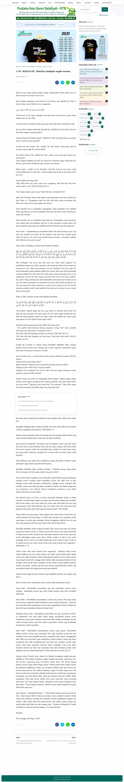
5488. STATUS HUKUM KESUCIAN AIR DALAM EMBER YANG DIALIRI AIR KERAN (92, 80)
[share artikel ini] (57, 82)
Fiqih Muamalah (86, 130)
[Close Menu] (74, 25)
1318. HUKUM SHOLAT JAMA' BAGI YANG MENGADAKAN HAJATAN (28, 742)
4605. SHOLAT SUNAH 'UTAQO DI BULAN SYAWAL (91, 103)
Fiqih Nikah (85, 122)
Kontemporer (60, 3)
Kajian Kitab (85, 135)
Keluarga (97, 122)
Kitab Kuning (107, 3)
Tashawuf (41, 3)
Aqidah (32, 3)
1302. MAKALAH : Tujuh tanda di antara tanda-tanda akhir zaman (61, 742)
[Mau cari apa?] (90, 9)
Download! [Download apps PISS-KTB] (60, 25)
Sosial (78, 3)
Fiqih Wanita (98, 126)
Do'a (50, 3)
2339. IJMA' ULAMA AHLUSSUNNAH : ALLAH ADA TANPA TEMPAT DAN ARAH (92, 95)
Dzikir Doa (85, 126)
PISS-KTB (82, 22)
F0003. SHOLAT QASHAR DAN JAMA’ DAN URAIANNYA (91, 88)
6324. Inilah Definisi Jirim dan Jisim (28, 406)
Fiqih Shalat (85, 114)
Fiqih (24, 3)
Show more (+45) (85, 139)
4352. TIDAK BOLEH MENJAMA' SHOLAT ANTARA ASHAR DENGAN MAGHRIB (91, 71)
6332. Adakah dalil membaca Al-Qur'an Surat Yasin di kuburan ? (36, 401)
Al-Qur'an (87, 3)
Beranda (15, 3)
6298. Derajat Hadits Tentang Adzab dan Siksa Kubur (32, 410)
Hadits (96, 3)
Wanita (70, 3)
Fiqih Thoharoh (86, 118)
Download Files (93, 150)
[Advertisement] (46, 761)
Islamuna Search (66, 779)
